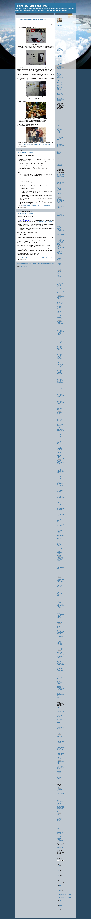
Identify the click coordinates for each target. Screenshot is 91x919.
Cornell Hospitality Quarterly (60, 256)
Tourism (58, 634)
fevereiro (61, 905)
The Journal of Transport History (60, 628)
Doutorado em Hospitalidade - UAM (60, 56)
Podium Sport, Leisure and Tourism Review (60, 731)
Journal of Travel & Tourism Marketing (60, 524)
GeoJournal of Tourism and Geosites (59, 307)
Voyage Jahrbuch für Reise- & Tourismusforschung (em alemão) (60, 688)
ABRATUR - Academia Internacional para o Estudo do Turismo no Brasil (60, 112)
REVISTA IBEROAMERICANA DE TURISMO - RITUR (60, 589)
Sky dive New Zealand (59, 831)
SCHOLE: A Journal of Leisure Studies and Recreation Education (60, 615)
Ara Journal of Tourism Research (60, 215)
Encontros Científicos (59, 276)
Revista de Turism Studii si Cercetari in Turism (60, 579)
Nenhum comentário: (49, 144)
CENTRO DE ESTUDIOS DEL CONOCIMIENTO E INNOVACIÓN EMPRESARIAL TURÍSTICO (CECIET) (60, 241)
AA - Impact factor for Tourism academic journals (60, 175)
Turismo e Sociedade (59, 775)
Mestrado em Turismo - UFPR (60, 94)
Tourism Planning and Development (60, 654)
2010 (59, 910)
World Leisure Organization (59, 165)
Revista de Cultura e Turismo (60, 742)
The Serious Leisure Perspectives (59, 156)
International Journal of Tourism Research (60, 402)
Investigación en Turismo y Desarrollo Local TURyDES (60, 416)
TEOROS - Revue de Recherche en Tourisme (60, 625)
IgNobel (58, 845)
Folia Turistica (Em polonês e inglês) (60, 303)
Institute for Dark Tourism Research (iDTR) (60, 134)
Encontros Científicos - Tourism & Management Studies (59, 279)
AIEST (58, 115)
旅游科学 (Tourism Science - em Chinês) (60, 698)
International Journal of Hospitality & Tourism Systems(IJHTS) (60, 362)
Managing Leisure (60, 535)
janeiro (60, 907)
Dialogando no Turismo (59, 716)
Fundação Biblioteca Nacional (60, 801)
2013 (59, 877)
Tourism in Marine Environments (60, 649)
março (60, 903)
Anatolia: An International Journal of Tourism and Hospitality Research (60, 200)
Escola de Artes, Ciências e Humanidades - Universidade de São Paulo (60, 796)
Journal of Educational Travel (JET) (60, 442)
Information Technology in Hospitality (59, 318)
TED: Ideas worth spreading (60, 833)
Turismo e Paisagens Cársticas (59, 772)
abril (60, 902)
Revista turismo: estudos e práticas (60, 764)
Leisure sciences (60, 533)
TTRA (58, 158)
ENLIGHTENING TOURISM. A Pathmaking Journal (60, 285)
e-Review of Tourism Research (60, 269)
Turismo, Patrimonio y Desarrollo (59, 682)
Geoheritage (59, 304)
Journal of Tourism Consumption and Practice (60, 511)
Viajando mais (50, 14)
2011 (59, 909)
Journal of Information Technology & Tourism (59, 476)
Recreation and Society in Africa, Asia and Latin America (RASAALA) (60, 563)
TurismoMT (59, 836)
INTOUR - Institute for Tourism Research (60, 148)
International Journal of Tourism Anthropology (60, 395)
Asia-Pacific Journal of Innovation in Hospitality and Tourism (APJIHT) (60, 228)
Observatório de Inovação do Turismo (60, 725)
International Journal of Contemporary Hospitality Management (59, 326)
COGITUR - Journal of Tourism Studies (60, 247)
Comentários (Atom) (24, 266)
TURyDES (59, 684)
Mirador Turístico (60, 536)
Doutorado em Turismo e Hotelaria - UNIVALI (60, 67)
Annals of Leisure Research (60, 204)
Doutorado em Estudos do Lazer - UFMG (60, 53)
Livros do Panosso (26, 14)
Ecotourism (59, 271)
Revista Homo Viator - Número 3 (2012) (27, 152)
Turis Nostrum (59, 769)
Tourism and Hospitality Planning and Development (59, 643)
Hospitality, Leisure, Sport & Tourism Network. (60, 804)
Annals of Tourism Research (60, 207)
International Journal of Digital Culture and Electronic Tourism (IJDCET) (60, 338)
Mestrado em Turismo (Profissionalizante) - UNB (60, 84)
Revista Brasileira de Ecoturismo (60, 736)
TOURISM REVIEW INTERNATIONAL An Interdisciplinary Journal (60, 663)
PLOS (58, 848)
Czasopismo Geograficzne (59, 264)
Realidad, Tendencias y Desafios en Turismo (59, 549)
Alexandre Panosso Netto (61, 23)
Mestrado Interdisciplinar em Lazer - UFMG (60, 70)
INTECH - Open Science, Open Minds (60, 138)
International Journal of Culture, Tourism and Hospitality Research (60, 332)
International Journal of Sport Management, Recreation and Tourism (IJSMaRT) (60, 390)
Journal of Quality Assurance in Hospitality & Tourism (60, 487)
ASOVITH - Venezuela (59, 118)
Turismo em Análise (59, 778)
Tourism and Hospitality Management (59, 638)
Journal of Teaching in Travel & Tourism (60, 497)
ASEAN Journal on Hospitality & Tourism (60, 223)
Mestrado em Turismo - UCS (59, 91)
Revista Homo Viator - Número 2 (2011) (27, 213)
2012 (59, 878)
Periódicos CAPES (60, 847)
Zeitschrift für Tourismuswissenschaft (60, 694)
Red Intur (58, 733)
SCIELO (58, 855)
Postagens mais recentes (24, 263)
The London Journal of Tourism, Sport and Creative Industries (60, 632)
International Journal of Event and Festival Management (60, 343)
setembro (61, 885)
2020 (59, 867)
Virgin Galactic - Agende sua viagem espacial (60, 839)
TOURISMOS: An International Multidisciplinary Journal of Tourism (60, 678)
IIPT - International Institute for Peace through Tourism (60, 807)
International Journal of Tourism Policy (60, 398)
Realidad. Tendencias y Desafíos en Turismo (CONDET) (59, 553)
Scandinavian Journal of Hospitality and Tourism (59, 610)
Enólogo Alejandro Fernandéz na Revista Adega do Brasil (31, 19)
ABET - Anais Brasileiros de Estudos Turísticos (60, 708)
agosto (60, 887)
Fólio (58, 717)
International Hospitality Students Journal (60, 322)
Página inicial (36, 263)
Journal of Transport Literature (59, 520)
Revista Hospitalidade (59, 757)
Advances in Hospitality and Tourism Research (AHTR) (60, 189)
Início (19, 14)
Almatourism (59, 196)
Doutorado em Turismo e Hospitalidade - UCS (60, 63)
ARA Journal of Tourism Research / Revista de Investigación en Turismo (60, 219)
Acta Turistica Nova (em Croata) (60, 183)
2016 (59, 872)
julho (60, 888)
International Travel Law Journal (60, 413)
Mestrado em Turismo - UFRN (60, 96)
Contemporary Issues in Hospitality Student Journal (60, 253)
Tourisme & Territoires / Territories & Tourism (59, 674)
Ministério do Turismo (59, 812)
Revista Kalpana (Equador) (60, 602)
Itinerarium (59, 720)
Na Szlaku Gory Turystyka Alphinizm (60, 540)
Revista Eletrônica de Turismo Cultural (60, 752)
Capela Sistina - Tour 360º (60, 790)
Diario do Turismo (60, 793)
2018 (59, 870)
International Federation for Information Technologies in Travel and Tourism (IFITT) (60, 144)
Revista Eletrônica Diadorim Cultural (60, 754)
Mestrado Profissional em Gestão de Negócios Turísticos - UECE (60, 75)
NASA (58, 814)
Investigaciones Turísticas (60, 420)
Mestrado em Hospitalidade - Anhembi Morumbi (60, 80)
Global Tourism (60, 719)
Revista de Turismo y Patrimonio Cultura (60, 582)
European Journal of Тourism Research (60, 297)
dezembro (61, 880)
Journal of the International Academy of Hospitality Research (59, 501)
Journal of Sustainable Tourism (59, 493)
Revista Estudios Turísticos (60, 586)
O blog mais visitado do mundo (60, 816)
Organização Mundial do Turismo (59, 152)
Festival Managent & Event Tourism (60, 300)
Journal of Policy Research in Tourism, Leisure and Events (60, 483)
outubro (60, 883)
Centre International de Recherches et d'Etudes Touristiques (60, 130)
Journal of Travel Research (60, 526)
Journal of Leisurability (59, 479)
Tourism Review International (60, 659)
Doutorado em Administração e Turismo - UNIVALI (60, 49)
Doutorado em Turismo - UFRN (60, 60)
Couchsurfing (59, 791)
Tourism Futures (60, 835)
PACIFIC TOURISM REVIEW (59, 544)
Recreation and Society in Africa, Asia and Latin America (60, 559)
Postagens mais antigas (47, 263)
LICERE (58, 722)
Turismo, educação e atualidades (32, 6)
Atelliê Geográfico (60, 711)
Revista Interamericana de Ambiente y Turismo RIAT (60, 594)
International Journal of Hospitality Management (59, 372)
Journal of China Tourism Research (60, 430)
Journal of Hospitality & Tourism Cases (59, 448)
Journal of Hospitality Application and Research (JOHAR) (60, 457)
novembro (61, 882)
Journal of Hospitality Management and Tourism (60, 462)
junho (60, 890)
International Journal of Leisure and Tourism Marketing (60, 376)
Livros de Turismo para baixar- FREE (63, 14)
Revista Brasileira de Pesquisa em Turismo (60, 738)
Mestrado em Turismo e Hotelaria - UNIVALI (60, 99)
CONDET (58, 249)
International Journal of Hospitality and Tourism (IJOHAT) (60, 367)
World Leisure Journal (59, 692)
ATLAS (58, 125)
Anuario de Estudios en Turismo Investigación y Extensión (59, 211)
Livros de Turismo (60, 810)
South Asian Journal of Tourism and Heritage (60, 620)
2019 (59, 868)
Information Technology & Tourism (59, 315)
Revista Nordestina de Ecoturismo (60, 759)
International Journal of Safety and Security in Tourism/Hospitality (60, 386)
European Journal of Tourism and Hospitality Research (60, 293)
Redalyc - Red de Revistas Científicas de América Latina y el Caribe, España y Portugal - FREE (60, 824)
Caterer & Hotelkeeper (59, 236)
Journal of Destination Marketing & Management (59, 434)
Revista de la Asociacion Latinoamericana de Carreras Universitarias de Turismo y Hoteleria (60, 573)
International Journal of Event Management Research (60, 348)
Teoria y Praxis (59, 622)
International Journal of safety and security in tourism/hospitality (60, 381)
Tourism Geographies (59, 647)
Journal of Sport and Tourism (60, 491)
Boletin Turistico (60, 126)
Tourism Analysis (60, 636)
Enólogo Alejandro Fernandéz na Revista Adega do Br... (65, 892)
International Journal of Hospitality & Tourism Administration (59, 356)
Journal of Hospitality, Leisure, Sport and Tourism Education (60, 471)
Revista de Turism (60, 576)
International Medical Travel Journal (59, 409)
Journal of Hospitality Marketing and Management (59, 466)
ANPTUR (58, 787)
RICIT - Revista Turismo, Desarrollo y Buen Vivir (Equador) (60, 606)
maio (60, 900)
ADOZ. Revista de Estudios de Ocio (60, 185)
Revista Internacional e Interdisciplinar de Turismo (60, 599)
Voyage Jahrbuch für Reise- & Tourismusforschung (60, 162)
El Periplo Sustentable (59, 273)
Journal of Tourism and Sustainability (60, 509)
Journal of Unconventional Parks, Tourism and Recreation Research (60, 530)
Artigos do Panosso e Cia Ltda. (38, 14)
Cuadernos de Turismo (59, 259)
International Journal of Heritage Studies (60, 351)
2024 (59, 865)
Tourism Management (59, 652)
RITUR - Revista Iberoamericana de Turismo (60, 767)
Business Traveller (60, 234)
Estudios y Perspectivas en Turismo (60, 289)
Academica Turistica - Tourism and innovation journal (60, 179)
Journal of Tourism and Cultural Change (60, 505)
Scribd (58, 828)
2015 (59, 873)
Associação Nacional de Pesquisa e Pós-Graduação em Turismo (60, 121)
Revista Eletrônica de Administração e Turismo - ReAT (60, 748)
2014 (59, 875)
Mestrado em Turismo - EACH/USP (59, 88)
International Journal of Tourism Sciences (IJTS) (60, 406)
